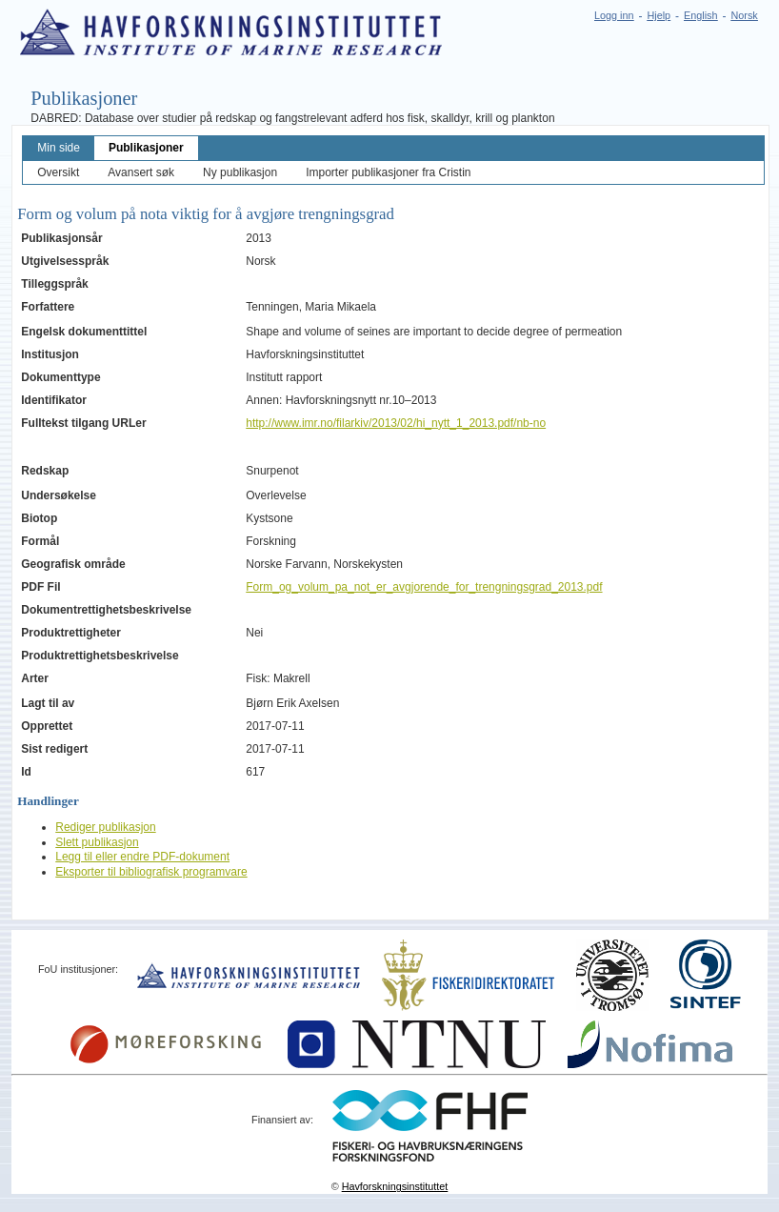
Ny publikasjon (240, 172)
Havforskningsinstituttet (395, 1186)
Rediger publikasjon (105, 827)
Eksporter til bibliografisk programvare (151, 872)
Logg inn (613, 15)
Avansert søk (141, 172)
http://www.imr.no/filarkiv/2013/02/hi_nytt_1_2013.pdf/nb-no (396, 423)
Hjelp (658, 15)
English (700, 15)
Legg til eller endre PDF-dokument (142, 856)
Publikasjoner (146, 147)
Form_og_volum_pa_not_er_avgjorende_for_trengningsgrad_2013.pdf (424, 587)
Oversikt (58, 172)
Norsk (744, 15)
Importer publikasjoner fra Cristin (388, 172)
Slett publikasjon (96, 842)
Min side (58, 147)
